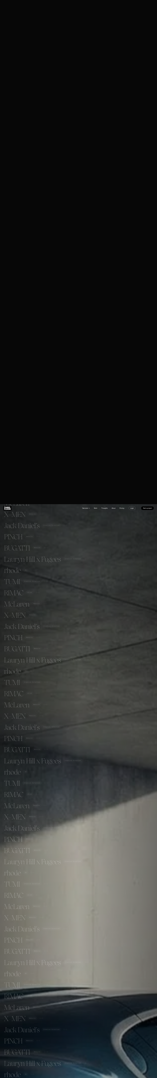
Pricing (133, 4)
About (125, 4)
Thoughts (116, 4)
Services (97, 4)
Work (107, 4)
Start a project (147, 4)
